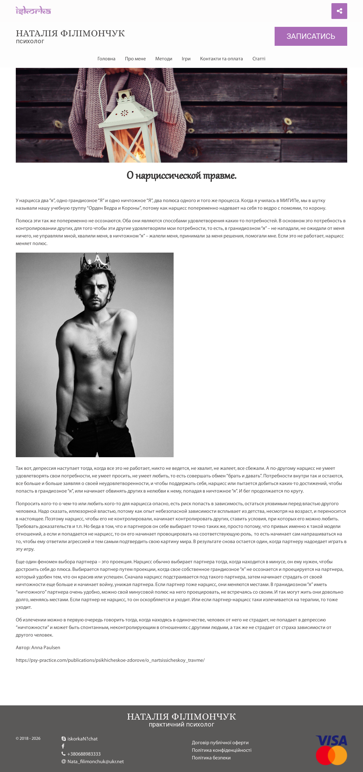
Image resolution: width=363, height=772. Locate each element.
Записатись (311, 36)
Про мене (135, 59)
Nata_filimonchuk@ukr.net (93, 761)
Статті (259, 59)
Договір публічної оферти (220, 742)
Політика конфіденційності (222, 750)
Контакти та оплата (221, 59)
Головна (107, 59)
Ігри (186, 59)
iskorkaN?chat (80, 739)
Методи (163, 59)
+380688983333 (81, 754)
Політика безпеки (211, 758)
